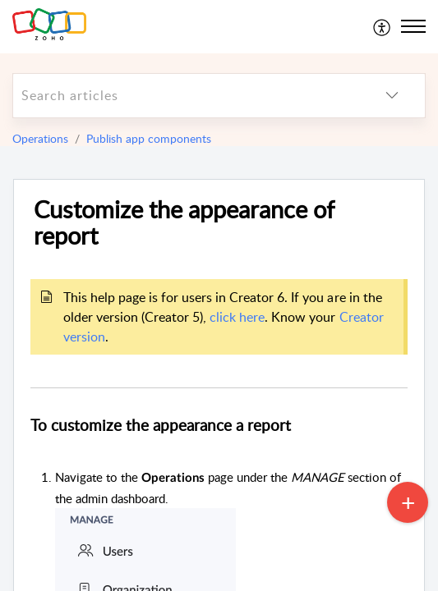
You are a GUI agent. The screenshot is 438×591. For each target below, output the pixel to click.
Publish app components (148, 138)
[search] (186, 95)
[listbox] (392, 95)
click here (237, 317)
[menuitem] (382, 26)
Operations (40, 138)
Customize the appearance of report (184, 223)
